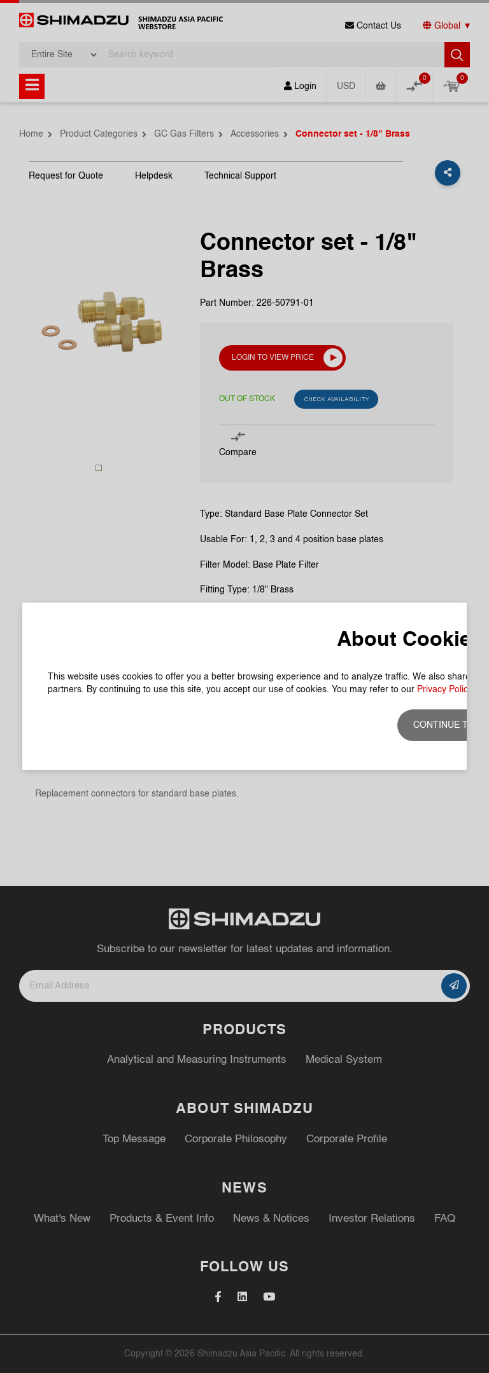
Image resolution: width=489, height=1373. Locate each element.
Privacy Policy (444, 689)
